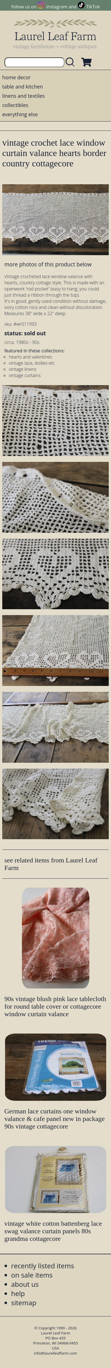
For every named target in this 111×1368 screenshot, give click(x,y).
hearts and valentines (30, 357)
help (18, 1293)
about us (25, 1284)
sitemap (24, 1302)
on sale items (32, 1274)
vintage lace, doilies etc (32, 363)
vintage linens (22, 369)
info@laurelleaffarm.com (55, 1353)
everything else (20, 114)
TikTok (93, 7)
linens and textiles (23, 95)
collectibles (15, 105)
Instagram (56, 7)
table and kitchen (22, 86)
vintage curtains (24, 375)
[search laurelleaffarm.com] (71, 62)
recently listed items (42, 1265)
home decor (16, 77)
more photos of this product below (47, 264)
